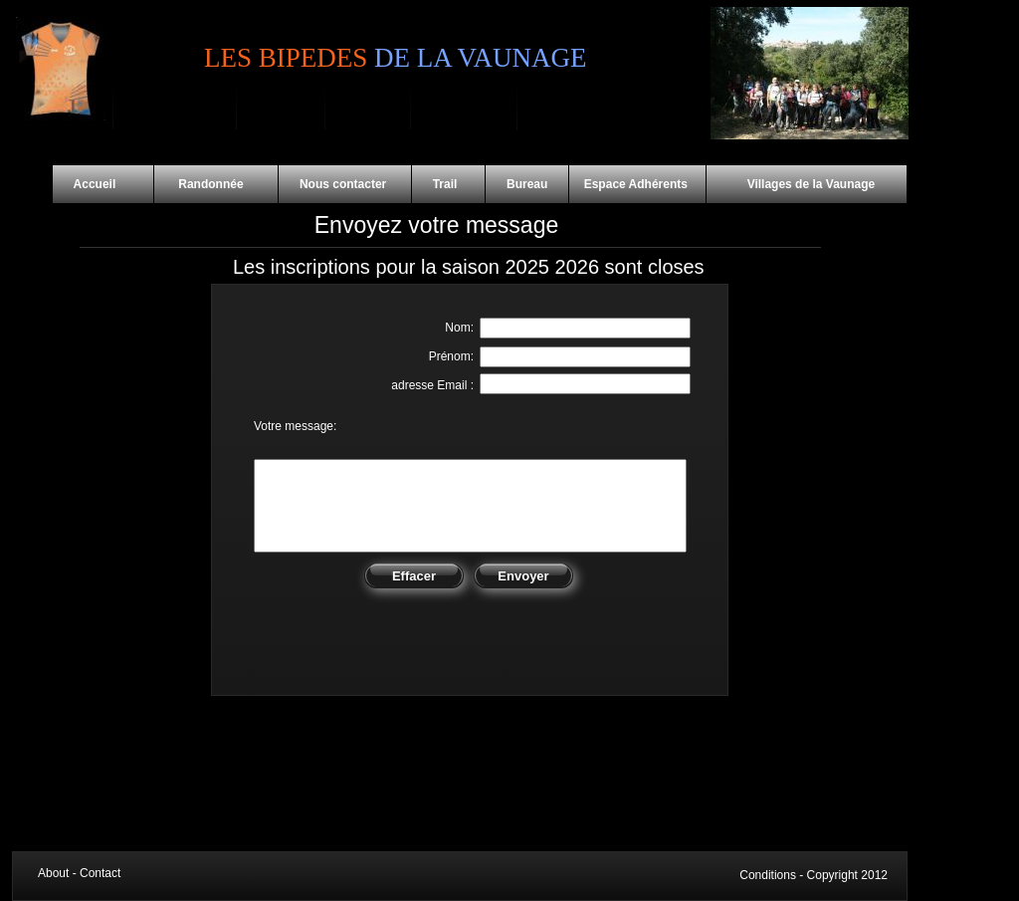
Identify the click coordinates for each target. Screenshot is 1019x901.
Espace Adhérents (637, 184)
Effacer (414, 575)
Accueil (103, 184)
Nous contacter (345, 184)
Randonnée (216, 184)
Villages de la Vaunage (792, 184)
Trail (448, 184)
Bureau (527, 184)
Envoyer (523, 575)
